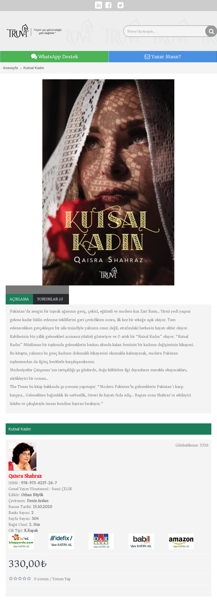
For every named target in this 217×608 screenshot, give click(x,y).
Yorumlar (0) (51, 299)
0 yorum (41, 579)
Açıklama (19, 299)
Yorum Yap (62, 579)
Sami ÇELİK (62, 488)
